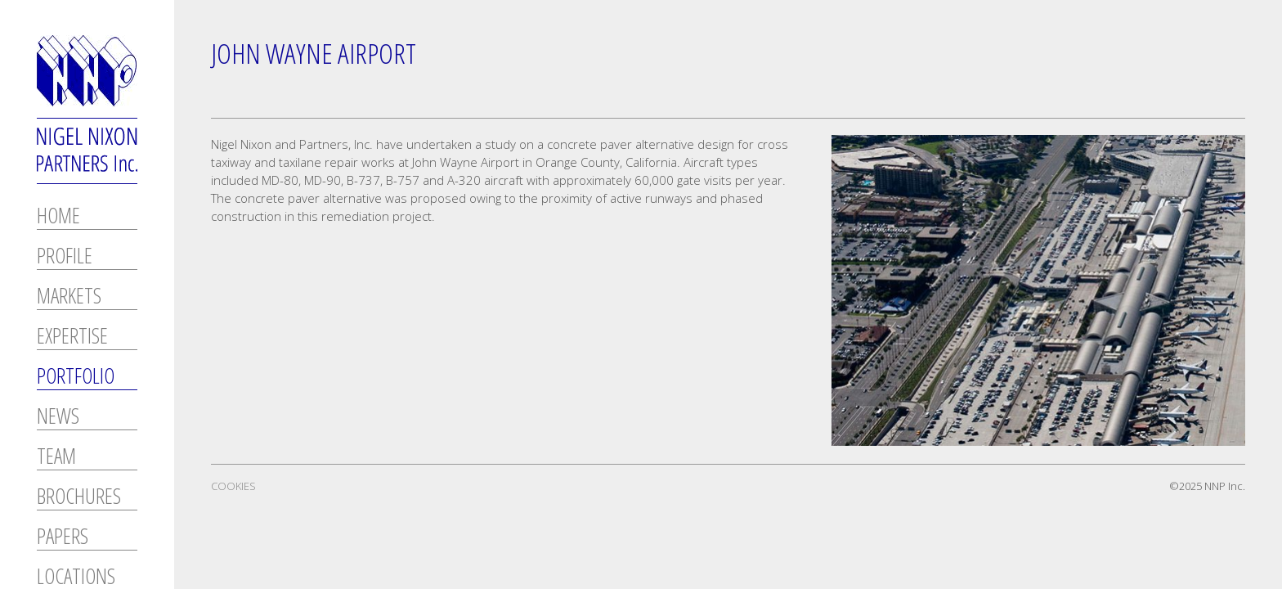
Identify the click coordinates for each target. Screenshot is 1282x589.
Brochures (79, 497)
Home (58, 217)
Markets (69, 297)
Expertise (72, 337)
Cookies (233, 486)
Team (56, 457)
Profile (64, 257)
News (58, 417)
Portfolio (75, 377)
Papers (62, 538)
